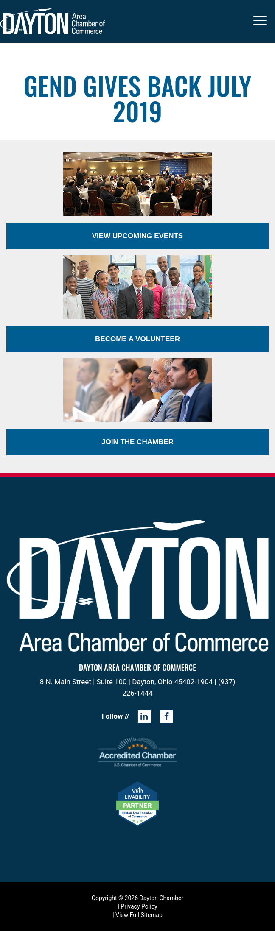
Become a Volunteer (137, 339)
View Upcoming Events (137, 236)
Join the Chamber (137, 442)
